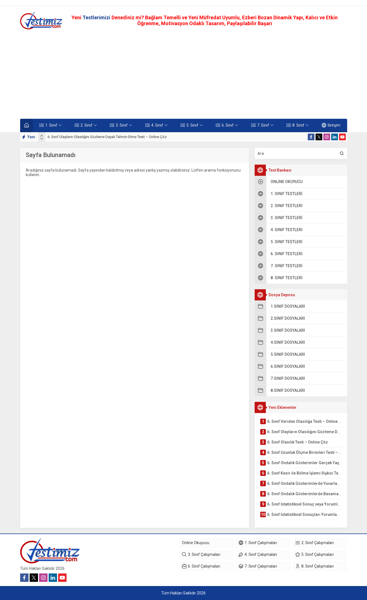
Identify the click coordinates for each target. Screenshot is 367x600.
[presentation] (41, 135)
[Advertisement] (183, 74)
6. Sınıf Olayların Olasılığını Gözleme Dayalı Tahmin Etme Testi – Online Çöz (107, 137)
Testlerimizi (97, 17)
